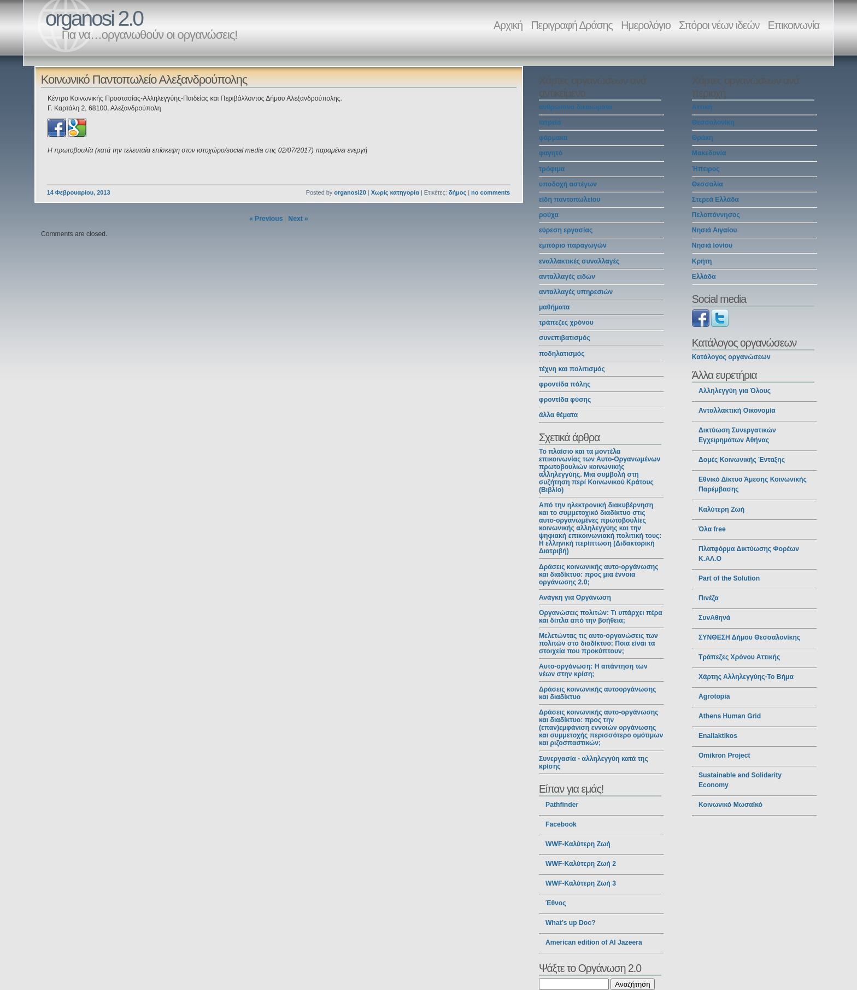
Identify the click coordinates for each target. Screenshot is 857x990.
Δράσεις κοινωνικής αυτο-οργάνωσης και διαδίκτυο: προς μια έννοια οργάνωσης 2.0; (599, 574)
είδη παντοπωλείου (569, 199)
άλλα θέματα (558, 415)
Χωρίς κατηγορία (395, 192)
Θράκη (702, 138)
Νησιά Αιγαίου (714, 230)
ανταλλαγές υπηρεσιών (576, 292)
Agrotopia (714, 696)
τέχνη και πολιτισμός (572, 369)
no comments (490, 192)
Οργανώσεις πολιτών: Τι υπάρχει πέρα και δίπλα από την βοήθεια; (600, 616)
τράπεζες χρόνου (566, 322)
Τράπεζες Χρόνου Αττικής (739, 657)
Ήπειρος (706, 169)
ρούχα (549, 215)
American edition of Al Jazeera (593, 942)
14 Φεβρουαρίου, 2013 (78, 192)
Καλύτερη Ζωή (721, 509)
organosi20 (350, 192)
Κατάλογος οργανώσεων (731, 357)
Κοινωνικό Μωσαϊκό (730, 805)
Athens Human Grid (729, 716)
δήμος (457, 192)
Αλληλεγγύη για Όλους (734, 391)
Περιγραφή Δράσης (572, 25)
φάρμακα (553, 138)
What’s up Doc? (570, 923)
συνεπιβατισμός (564, 338)
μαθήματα (554, 307)
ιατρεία (550, 122)
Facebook (561, 824)
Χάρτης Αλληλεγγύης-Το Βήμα (746, 677)
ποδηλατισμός (562, 354)
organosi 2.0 (94, 18)
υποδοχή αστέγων (568, 184)
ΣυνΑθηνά (714, 618)
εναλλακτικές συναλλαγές (579, 261)
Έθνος (555, 903)
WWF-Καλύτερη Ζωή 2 (580, 864)
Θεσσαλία (707, 184)
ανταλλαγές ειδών (567, 276)
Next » (298, 218)
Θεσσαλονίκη (713, 122)
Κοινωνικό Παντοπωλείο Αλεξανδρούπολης (144, 79)
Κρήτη (702, 261)
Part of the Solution (729, 578)
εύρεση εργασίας (565, 230)
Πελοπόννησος (716, 215)
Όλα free (712, 529)
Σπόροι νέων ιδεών (719, 25)
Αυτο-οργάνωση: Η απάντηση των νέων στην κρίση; (593, 670)
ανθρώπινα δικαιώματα (575, 107)
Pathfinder (561, 805)
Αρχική (508, 25)
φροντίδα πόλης (565, 384)
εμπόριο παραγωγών (573, 245)
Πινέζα (708, 598)
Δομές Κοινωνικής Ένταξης (741, 460)
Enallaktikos (717, 736)
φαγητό (550, 153)
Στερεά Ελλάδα (715, 199)
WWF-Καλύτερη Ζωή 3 (580, 883)
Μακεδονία (709, 153)
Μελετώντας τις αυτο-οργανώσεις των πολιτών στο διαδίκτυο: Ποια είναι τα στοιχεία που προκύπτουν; (598, 643)
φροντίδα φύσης (565, 399)
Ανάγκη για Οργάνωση (575, 597)
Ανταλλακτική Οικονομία (737, 410)
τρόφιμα (552, 169)
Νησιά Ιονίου (712, 245)
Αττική (702, 107)
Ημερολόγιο (645, 25)
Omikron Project (724, 755)
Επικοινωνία (793, 25)
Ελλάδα (704, 276)
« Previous (266, 218)
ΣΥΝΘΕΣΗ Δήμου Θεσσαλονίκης (749, 637)
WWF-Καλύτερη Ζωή (578, 844)
